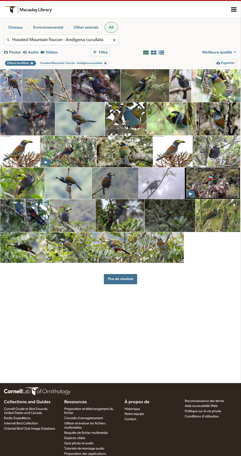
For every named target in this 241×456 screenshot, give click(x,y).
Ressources (75, 402)
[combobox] (61, 40)
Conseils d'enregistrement (83, 418)
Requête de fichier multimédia (86, 433)
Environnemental (48, 27)
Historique (132, 409)
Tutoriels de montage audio (84, 448)
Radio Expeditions (17, 418)
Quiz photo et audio (79, 443)
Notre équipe (134, 414)
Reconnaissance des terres (204, 401)
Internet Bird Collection (21, 423)
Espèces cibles (74, 438)
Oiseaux (15, 27)
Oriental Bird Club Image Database (29, 428)
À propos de (136, 402)
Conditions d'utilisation (202, 416)
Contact (130, 419)
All (111, 27)
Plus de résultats (120, 279)
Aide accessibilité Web (201, 406)
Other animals (86, 27)
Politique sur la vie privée (203, 411)
